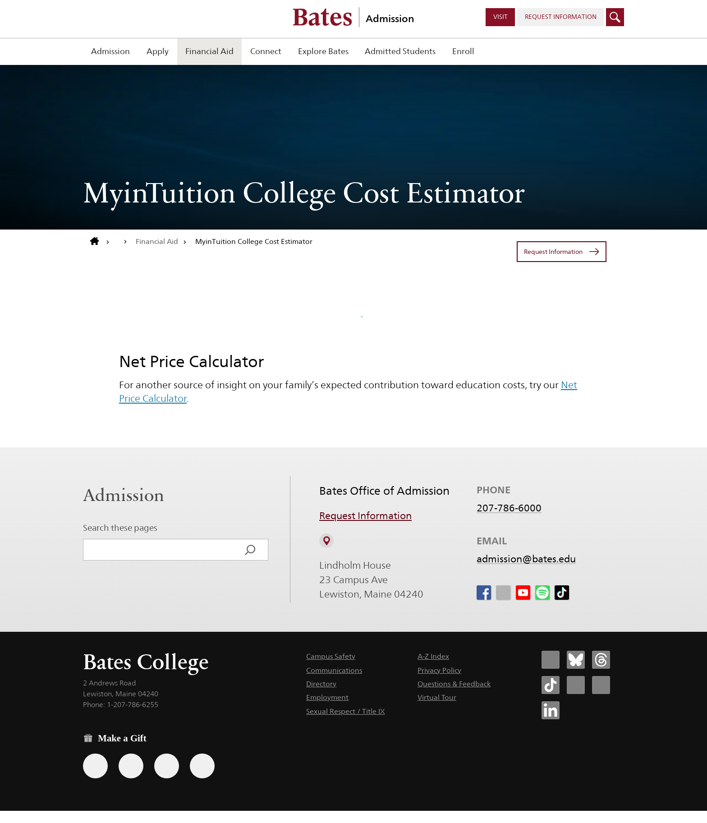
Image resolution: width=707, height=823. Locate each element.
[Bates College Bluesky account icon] (576, 660)
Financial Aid (209, 51)
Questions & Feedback (454, 684)
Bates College (146, 661)
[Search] (250, 549)
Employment (327, 697)
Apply (158, 51)
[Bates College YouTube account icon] (601, 685)
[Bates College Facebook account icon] (551, 660)
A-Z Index (433, 656)
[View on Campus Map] (326, 540)
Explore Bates (323, 51)
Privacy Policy (439, 670)
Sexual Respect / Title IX (345, 711)
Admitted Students (400, 51)
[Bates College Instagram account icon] (576, 685)
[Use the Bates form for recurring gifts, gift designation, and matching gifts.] (95, 766)
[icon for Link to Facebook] (484, 593)
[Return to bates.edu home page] (100, 242)
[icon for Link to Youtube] (523, 593)
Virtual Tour (437, 697)
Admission (390, 18)
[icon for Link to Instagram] (503, 593)
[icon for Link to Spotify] (542, 593)
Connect (265, 51)
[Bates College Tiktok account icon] (551, 685)
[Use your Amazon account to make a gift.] (131, 766)
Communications (334, 670)
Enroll (463, 51)
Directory (321, 684)
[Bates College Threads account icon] (601, 660)
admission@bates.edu (526, 559)
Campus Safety (330, 656)
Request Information (365, 516)
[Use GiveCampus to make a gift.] (202, 766)
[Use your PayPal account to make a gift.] (166, 766)
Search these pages (120, 528)
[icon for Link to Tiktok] (562, 593)
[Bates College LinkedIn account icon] (551, 710)
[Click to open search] (615, 17)
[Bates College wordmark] (322, 17)
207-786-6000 (509, 508)
